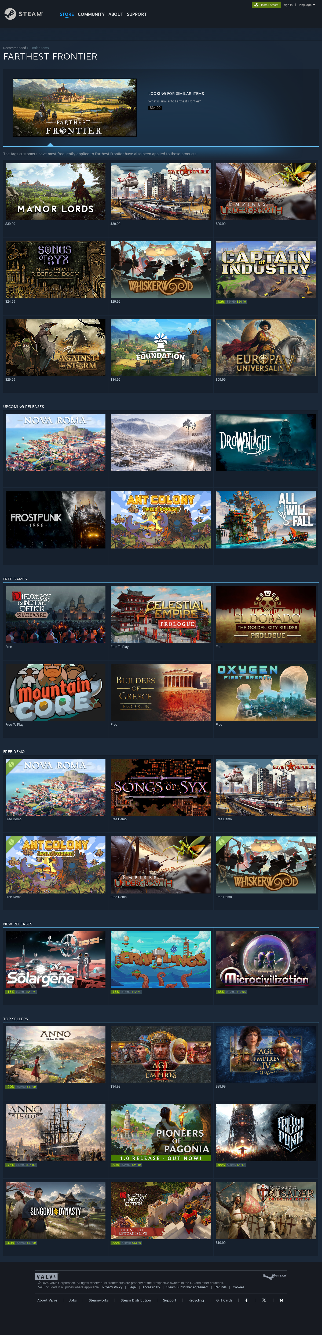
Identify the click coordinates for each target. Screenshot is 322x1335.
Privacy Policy (112, 1287)
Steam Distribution (136, 1300)
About (115, 14)
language (305, 5)
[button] (75, 108)
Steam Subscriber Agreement (187, 1287)
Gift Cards (224, 1300)
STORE (67, 14)
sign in (288, 5)
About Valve (47, 1300)
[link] (266, 302)
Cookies (238, 1287)
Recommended (14, 48)
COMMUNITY (91, 14)
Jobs (73, 1300)
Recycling (196, 1300)
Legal (132, 1287)
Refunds (221, 1287)
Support (169, 1300)
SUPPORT (137, 14)
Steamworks (99, 1300)
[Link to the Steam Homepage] (28, 18)
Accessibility (151, 1287)
